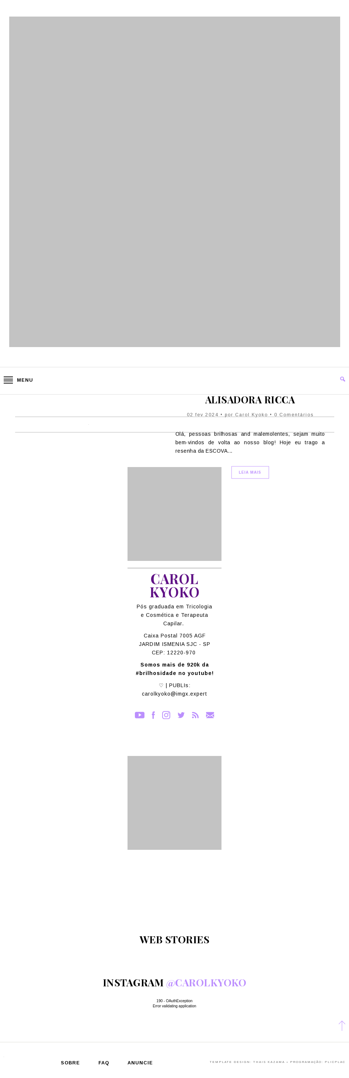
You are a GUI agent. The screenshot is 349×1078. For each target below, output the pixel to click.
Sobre (70, 1063)
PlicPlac (335, 1062)
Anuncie (140, 1063)
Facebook (153, 715)
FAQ (103, 1063)
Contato (210, 715)
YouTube (139, 715)
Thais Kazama (269, 1062)
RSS (195, 715)
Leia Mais (250, 472)
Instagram (166, 715)
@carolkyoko (206, 982)
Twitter (181, 715)
